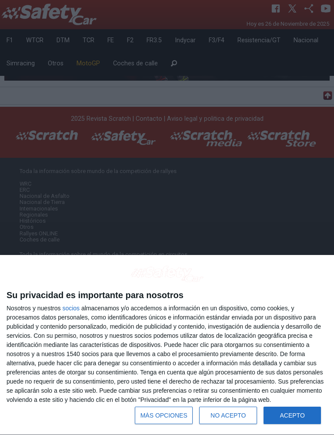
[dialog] (167, 345)
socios (71, 308)
